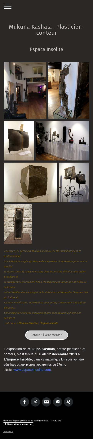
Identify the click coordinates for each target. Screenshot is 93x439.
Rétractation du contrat (18, 424)
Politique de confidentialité (34, 421)
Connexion (8, 431)
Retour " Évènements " (46, 335)
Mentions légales (11, 421)
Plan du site (55, 421)
